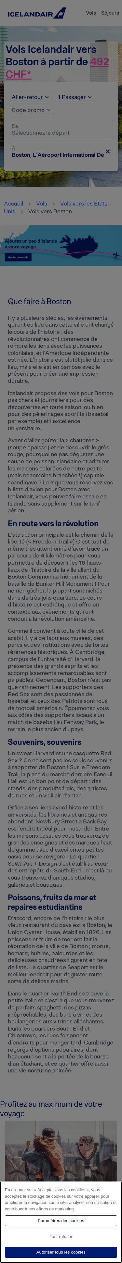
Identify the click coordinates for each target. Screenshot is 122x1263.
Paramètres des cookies (61, 1220)
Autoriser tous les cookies (61, 1252)
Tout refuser (60, 1236)
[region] (61, 1222)
